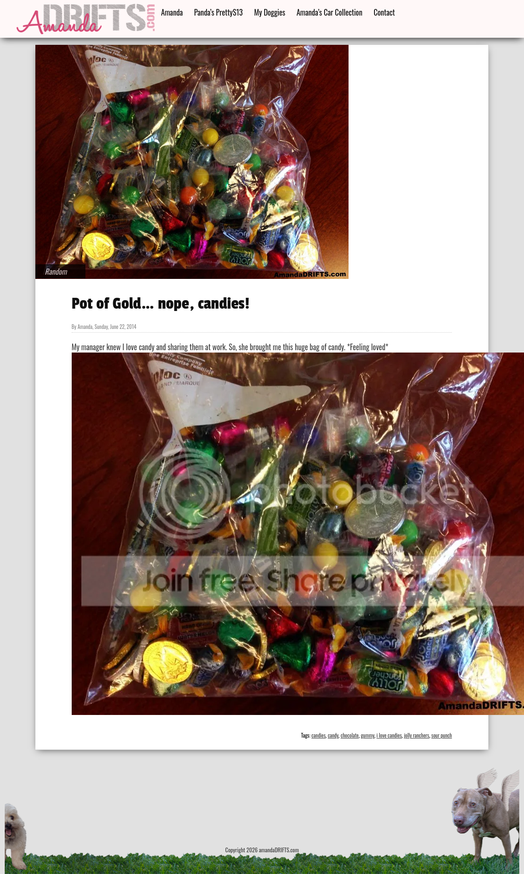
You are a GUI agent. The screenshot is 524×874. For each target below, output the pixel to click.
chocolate (349, 735)
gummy (367, 735)
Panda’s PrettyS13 (218, 12)
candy (333, 735)
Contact (384, 12)
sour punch (442, 735)
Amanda (172, 12)
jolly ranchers (416, 735)
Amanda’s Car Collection (329, 12)
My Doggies (269, 12)
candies (318, 735)
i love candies (389, 735)
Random (56, 271)
